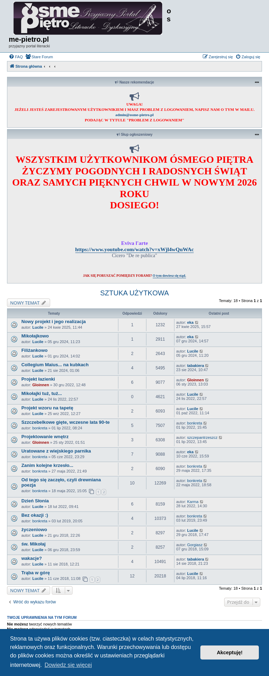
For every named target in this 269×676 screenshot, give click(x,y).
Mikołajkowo (35, 336)
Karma (192, 502)
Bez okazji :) (34, 515)
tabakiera (195, 365)
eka (190, 322)
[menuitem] (16, 57)
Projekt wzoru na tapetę (47, 407)
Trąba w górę (35, 572)
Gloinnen (40, 385)
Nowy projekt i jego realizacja (53, 321)
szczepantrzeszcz (202, 437)
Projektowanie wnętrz (45, 436)
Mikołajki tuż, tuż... (41, 393)
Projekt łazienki (38, 379)
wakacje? (31, 558)
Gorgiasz (194, 545)
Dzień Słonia (35, 500)
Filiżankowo (34, 350)
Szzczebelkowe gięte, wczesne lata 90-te (65, 422)
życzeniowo (34, 529)
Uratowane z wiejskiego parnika (56, 451)
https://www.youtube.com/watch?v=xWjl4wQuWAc (134, 249)
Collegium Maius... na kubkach (55, 364)
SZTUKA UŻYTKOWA (134, 293)
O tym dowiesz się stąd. (169, 275)
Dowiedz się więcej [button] (68, 665)
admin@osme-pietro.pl (134, 115)
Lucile (37, 327)
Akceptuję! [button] (230, 652)
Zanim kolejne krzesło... (47, 465)
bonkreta (39, 428)
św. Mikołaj (33, 544)
